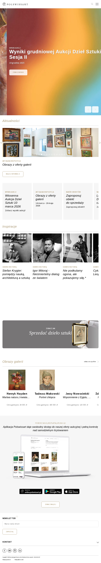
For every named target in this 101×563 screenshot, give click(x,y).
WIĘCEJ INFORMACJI (13, 174)
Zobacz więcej (50, 504)
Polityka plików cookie (19, 560)
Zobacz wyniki (11, 72)
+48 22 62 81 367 (37, 557)
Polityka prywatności (6, 560)
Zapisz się (9, 532)
